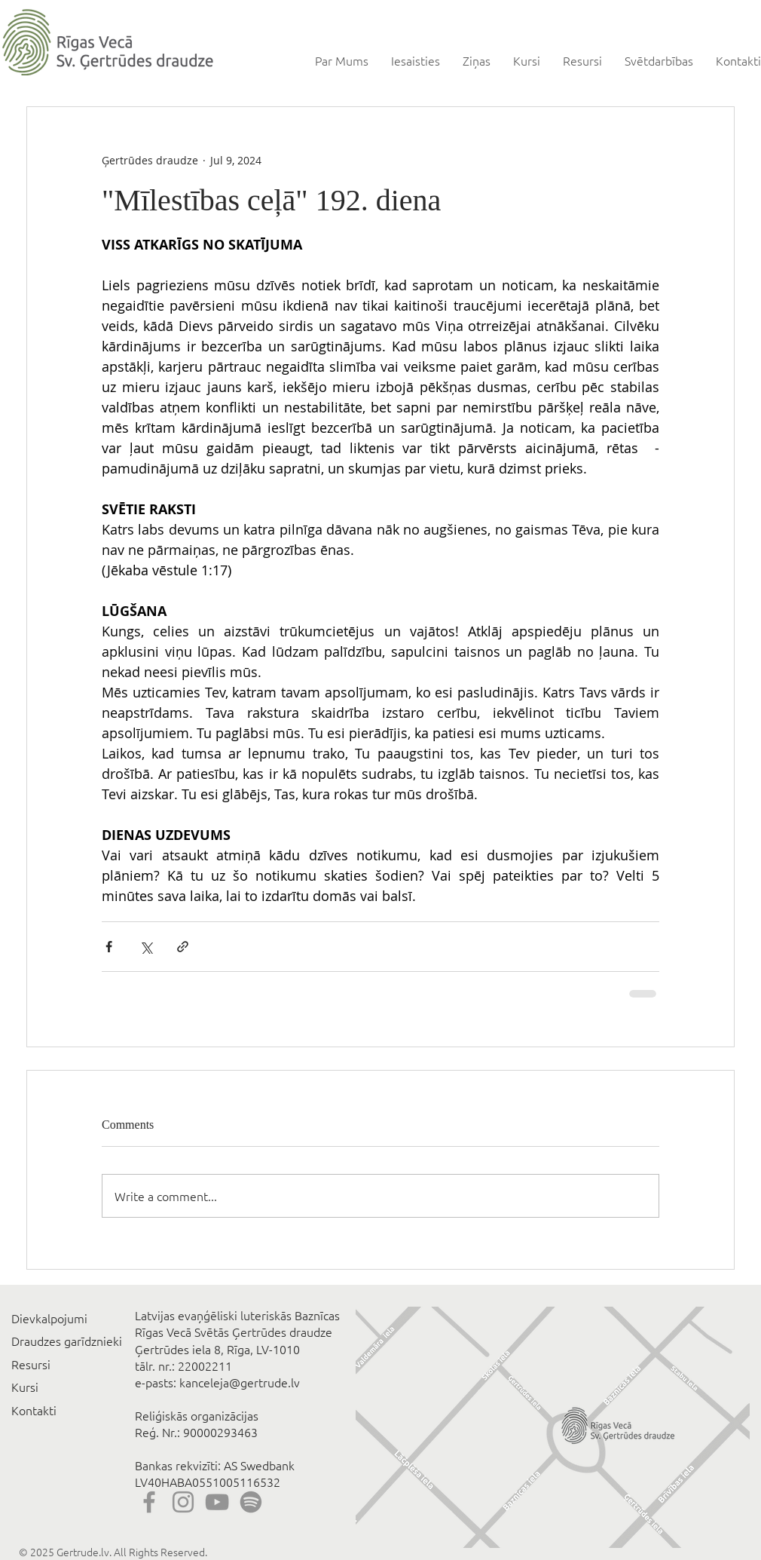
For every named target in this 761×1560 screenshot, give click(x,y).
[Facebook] (149, 1502)
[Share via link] (183, 946)
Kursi (24, 1386)
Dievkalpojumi (49, 1318)
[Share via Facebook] (109, 946)
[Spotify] (251, 1502)
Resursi (30, 1364)
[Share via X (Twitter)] (146, 946)
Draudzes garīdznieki (66, 1340)
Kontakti (34, 1410)
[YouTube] (217, 1502)
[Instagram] (183, 1502)
